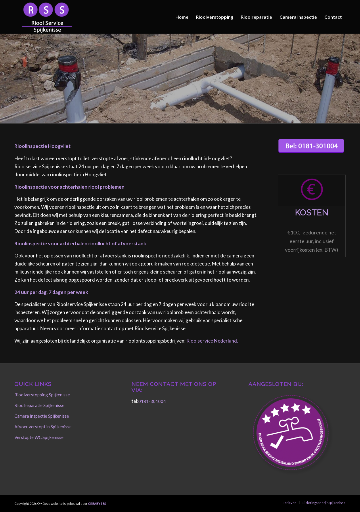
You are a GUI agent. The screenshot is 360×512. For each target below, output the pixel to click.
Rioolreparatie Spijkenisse (39, 405)
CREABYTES (97, 503)
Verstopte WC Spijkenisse (39, 437)
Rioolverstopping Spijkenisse (42, 394)
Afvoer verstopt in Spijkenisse (43, 426)
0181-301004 (152, 401)
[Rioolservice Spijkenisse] (46, 17)
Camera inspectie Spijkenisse (41, 416)
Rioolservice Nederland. (212, 341)
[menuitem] (182, 17)
